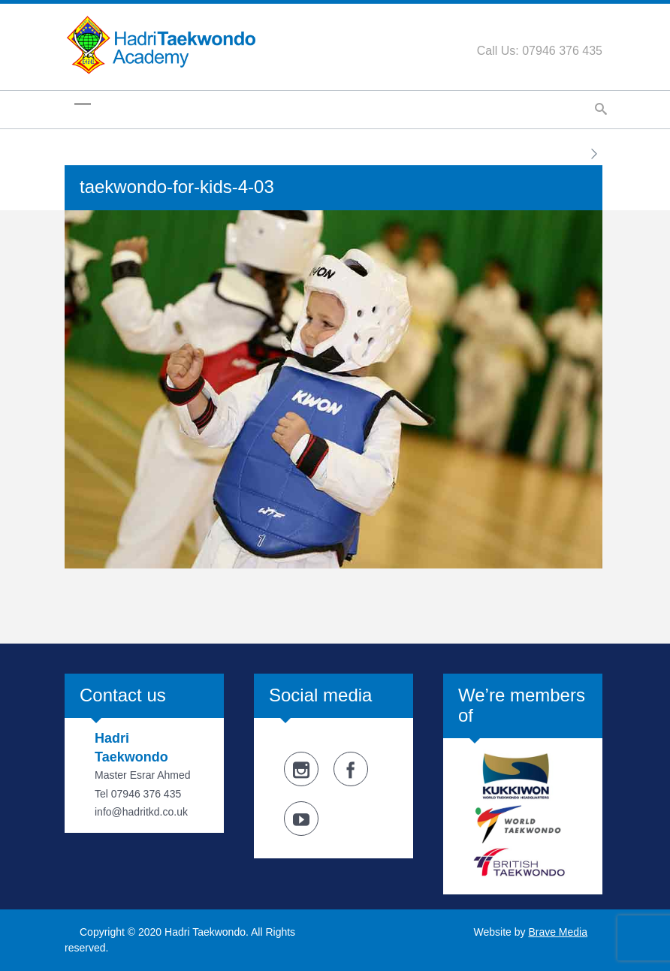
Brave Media (557, 932)
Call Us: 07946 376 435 (539, 50)
